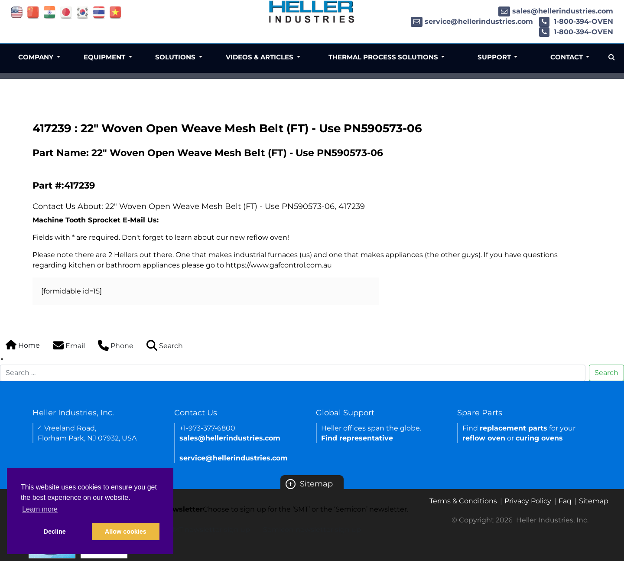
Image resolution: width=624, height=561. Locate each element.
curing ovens (539, 438)
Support (495, 57)
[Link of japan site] (66, 12)
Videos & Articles (260, 57)
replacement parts (513, 428)
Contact (567, 57)
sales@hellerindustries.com (555, 11)
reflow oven (483, 438)
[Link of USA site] (17, 12)
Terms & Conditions (463, 501)
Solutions (176, 57)
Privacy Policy (527, 501)
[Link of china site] (33, 12)
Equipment (105, 57)
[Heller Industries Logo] (312, 11)
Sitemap (309, 484)
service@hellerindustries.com (472, 21)
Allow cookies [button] (125, 531)
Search (606, 373)
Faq (565, 501)
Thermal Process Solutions (384, 57)
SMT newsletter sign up (209, 529)
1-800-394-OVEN (576, 21)
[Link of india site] (49, 12)
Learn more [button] (40, 509)
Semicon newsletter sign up (312, 529)
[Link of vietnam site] (115, 12)
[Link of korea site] (82, 12)
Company (36, 57)
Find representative (357, 438)
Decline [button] (55, 531)
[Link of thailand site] (99, 12)
